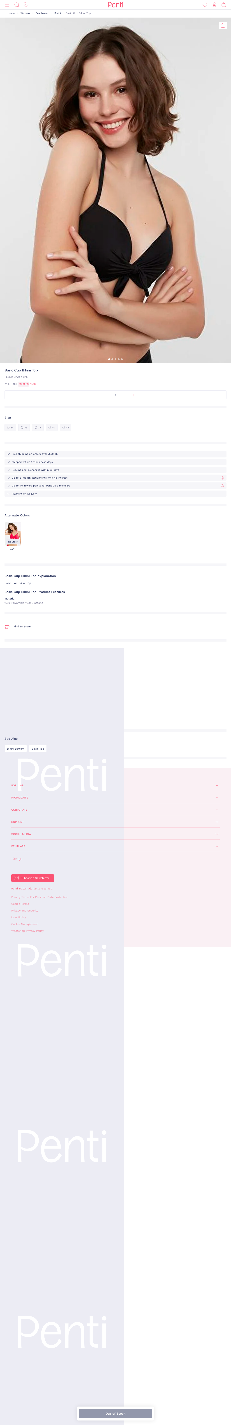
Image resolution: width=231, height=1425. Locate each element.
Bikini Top (38, 748)
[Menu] (7, 5)
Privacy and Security (24, 910)
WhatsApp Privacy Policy (27, 930)
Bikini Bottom (15, 748)
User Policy (18, 917)
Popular (17, 785)
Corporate (19, 809)
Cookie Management (24, 924)
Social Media (21, 834)
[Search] (16, 5)
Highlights (19, 797)
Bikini (57, 13)
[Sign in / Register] (214, 5)
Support (17, 821)
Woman (25, 13)
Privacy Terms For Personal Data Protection (39, 897)
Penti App (18, 846)
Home (11, 13)
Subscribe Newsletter (35, 878)
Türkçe (16, 859)
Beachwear (42, 13)
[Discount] (26, 5)
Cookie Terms (20, 903)
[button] (109, 359)
